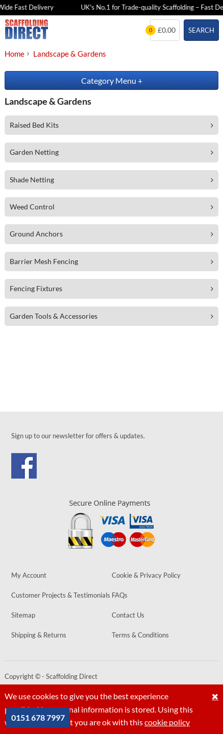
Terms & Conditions (140, 635)
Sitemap (23, 615)
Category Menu (111, 80)
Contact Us (128, 615)
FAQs (120, 595)
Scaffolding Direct (26, 29)
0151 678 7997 (38, 717)
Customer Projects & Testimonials (60, 595)
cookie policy (167, 722)
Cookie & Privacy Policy (146, 575)
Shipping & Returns (38, 635)
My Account (28, 575)
